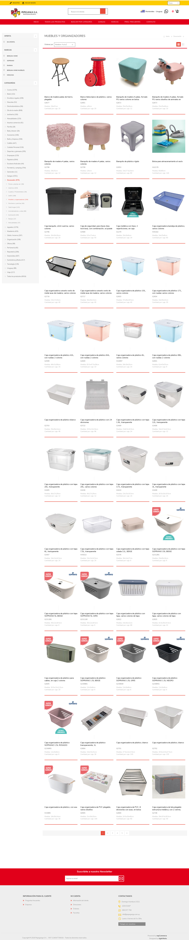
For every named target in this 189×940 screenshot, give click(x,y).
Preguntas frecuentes (32, 900)
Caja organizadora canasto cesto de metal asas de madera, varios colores (60, 291)
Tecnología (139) (13, 264)
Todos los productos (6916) (16, 276)
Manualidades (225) (14, 118)
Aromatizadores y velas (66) (17, 211)
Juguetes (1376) (12, 227)
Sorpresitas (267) (13, 256)
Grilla (178, 44)
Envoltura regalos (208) (15, 98)
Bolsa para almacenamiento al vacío (167, 161)
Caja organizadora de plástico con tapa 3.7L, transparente (132, 485)
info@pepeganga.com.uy (131, 914)
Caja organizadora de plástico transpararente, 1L (92, 743)
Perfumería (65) (12, 247)
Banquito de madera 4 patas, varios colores (59, 162)
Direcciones (77, 904)
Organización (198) (14, 239)
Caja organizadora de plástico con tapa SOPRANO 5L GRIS (96, 614)
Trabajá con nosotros (127, 924)
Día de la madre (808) (14, 110)
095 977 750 (166, 11)
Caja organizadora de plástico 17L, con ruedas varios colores (167, 291)
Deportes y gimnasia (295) (16, 151)
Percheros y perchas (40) (16, 203)
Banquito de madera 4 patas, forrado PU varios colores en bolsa (131, 97)
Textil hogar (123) (14, 207)
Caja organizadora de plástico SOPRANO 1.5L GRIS (128, 679)
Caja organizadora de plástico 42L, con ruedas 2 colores (59, 356)
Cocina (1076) (12, 89)
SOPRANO (10, 60)
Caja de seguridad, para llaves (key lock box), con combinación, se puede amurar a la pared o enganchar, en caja (96, 228)
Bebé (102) (11, 94)
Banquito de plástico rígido (127, 161)
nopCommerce (162, 935)
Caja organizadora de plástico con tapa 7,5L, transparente (96, 549)
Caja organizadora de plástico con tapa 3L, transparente (168, 485)
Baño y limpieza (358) (14, 139)
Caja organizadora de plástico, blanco (132, 742)
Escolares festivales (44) (15, 163)
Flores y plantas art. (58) (16, 184)
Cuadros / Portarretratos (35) (17, 191)
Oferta (7, 35)
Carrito (176, 11)
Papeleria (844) (12, 159)
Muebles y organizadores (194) (18, 199)
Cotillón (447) (12, 143)
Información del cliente (80, 900)
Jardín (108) (12, 195)
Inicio (167, 36)
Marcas (8, 49)
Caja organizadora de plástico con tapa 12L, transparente (168, 420)
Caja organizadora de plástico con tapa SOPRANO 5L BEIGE (60, 614)
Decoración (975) (13, 180)
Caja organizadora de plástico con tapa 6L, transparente (60, 549)
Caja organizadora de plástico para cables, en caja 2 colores (59, 679)
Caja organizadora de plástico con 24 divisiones (96, 420)
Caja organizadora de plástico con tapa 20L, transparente (60, 485)
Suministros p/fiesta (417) (16, 260)
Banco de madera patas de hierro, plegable (58, 97)
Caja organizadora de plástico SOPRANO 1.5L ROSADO (57, 743)
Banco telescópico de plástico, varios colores (96, 97)
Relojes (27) (12, 218)
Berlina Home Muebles (15, 70)
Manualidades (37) (14, 222)
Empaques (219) (13, 155)
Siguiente (127, 833)
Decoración (177, 36)
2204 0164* (126, 906)
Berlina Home (12, 56)
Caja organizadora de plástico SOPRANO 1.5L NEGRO (164, 679)
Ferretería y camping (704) (16, 167)
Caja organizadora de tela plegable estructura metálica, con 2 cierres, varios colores (166, 809)
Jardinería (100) (12, 114)
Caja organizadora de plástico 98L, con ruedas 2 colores (167, 356)
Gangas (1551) (12, 176)
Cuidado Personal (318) (15, 147)
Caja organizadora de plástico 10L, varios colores (131, 291)
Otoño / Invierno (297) (14, 235)
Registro (16, 3)
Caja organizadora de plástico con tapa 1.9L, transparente (132, 420)
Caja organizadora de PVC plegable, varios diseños (95, 808)
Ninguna (10, 75)
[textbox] (85, 11)
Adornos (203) (13, 188)
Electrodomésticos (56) (15, 106)
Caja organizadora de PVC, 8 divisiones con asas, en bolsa (128, 808)
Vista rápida (61, 91)
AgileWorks (163, 938)
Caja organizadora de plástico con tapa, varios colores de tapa (130, 614)
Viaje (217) (11, 272)
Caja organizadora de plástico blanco (60, 419)
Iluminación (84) (13, 215)
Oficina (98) (11, 243)
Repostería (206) (13, 251)
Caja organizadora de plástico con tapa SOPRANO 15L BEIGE (168, 549)
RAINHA (10, 65)
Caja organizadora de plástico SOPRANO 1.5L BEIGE (92, 679)
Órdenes (76, 908)
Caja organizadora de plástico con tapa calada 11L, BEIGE (132, 549)
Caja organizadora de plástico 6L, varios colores (130, 356)
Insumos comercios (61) (15, 122)
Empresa (28, 904)
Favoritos (76, 912)
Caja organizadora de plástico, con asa (60, 807)
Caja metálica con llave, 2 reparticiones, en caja (127, 227)
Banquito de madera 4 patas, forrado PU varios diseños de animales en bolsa (167, 99)
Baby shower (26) (13, 130)
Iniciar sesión (30, 3)
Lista (183, 44)
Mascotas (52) (12, 102)
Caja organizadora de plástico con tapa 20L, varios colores (96, 485)
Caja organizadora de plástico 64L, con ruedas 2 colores (95, 356)
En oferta (11, 42)
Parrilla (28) (11, 126)
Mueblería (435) (12, 231)
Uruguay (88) (11, 268)
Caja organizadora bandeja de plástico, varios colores (168, 227)
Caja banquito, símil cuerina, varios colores (59, 227)
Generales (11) (12, 171)
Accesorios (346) (13, 135)
